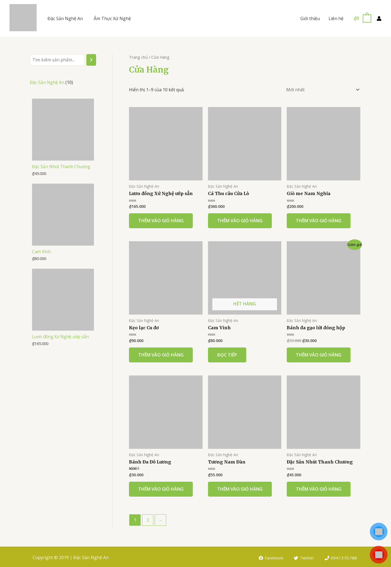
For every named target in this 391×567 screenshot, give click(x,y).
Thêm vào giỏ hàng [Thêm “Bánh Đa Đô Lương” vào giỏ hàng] (161, 488)
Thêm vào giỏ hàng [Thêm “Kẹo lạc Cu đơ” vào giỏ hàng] (161, 353)
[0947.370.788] (340, 557)
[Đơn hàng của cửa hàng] (322, 89)
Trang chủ (138, 57)
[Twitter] (304, 557)
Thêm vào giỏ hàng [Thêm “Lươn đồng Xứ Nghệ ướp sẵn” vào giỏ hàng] (161, 219)
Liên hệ (336, 18)
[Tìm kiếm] (91, 60)
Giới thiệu (310, 18)
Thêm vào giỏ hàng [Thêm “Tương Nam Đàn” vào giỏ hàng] (240, 488)
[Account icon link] (379, 18)
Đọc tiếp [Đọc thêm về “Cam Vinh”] (227, 353)
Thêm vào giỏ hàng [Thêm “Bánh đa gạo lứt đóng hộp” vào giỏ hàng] (318, 353)
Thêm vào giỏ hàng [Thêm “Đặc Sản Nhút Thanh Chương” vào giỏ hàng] (318, 488)
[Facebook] (270, 557)
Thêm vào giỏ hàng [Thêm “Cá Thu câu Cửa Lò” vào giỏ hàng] (240, 219)
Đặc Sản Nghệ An (65, 18)
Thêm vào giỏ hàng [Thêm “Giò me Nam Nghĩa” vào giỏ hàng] (318, 219)
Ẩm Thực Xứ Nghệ (112, 18)
